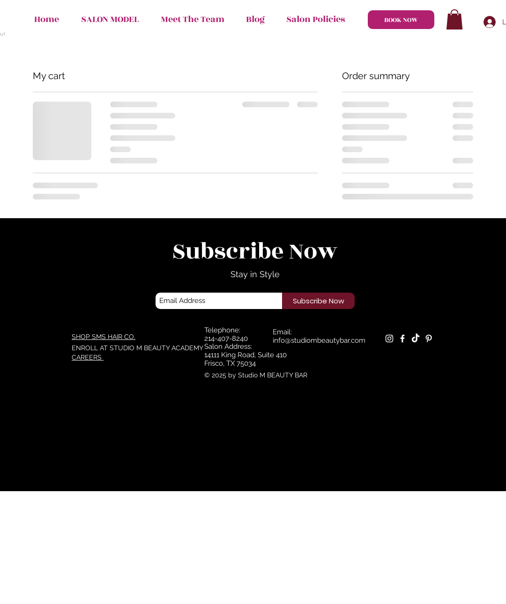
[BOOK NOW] (401, 19)
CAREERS (88, 357)
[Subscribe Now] (318, 301)
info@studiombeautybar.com (319, 340)
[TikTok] (415, 338)
